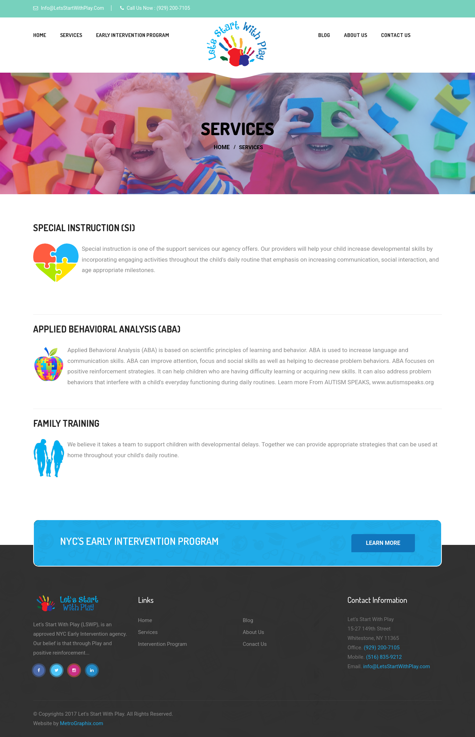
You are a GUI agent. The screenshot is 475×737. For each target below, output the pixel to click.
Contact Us (395, 35)
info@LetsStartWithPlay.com (72, 8)
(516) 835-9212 (384, 657)
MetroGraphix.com (81, 723)
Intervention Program (162, 644)
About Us (355, 35)
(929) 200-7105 (382, 647)
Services (71, 35)
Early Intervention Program (132, 35)
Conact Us (255, 644)
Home (39, 35)
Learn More (383, 543)
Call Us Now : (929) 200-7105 (158, 8)
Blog (324, 35)
